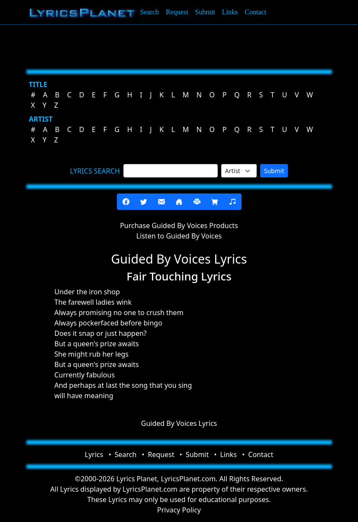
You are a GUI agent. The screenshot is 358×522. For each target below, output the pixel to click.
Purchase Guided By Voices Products (179, 225)
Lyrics (94, 454)
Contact (255, 12)
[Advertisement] (179, 45)
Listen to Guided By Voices (179, 236)
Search (149, 12)
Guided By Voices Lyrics (179, 423)
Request (177, 12)
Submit (205, 12)
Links (230, 12)
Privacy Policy (179, 510)
